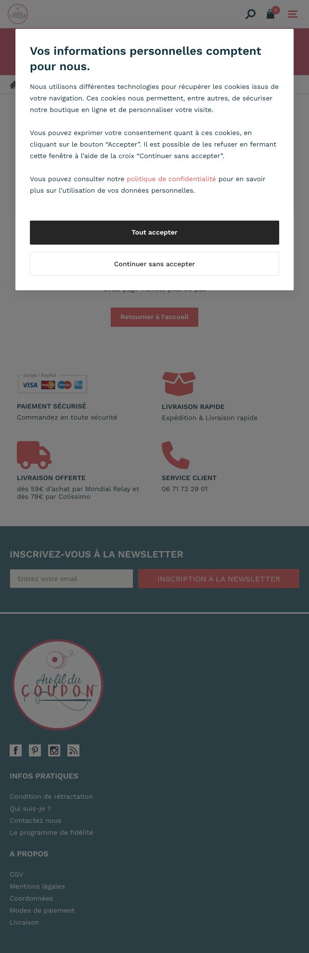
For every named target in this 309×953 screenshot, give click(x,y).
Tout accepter (154, 232)
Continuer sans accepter (154, 264)
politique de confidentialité (171, 179)
